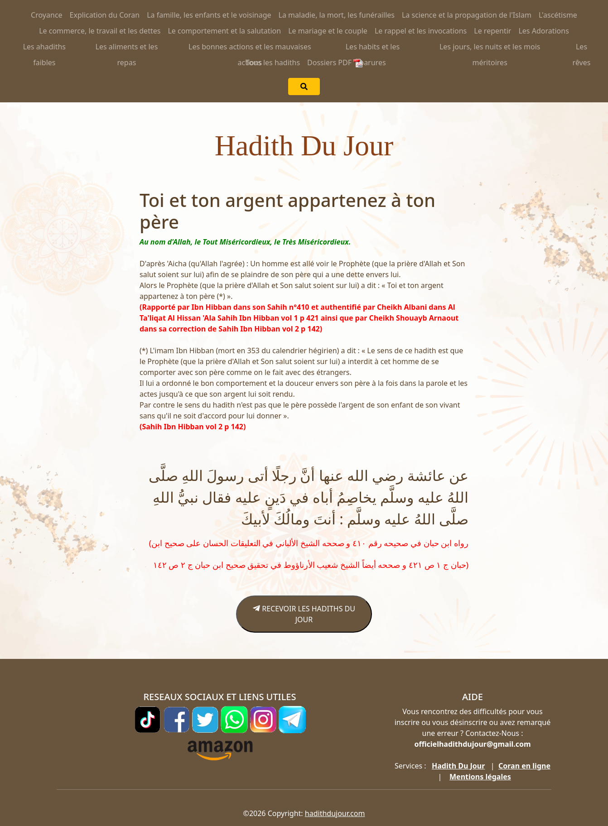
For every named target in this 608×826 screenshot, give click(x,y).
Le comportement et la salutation (224, 31)
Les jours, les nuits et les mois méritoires (489, 48)
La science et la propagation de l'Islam (466, 15)
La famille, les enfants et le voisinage (209, 15)
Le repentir (492, 31)
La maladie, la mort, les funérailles (337, 15)
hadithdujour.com (335, 813)
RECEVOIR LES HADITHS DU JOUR (304, 614)
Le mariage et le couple (327, 31)
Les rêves (582, 48)
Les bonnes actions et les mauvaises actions (249, 48)
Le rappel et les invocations (421, 31)
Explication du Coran (105, 15)
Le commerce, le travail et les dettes (99, 31)
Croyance (47, 15)
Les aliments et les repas (127, 48)
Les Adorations (543, 31)
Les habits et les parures (373, 48)
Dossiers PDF (334, 62)
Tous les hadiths (273, 62)
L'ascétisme (558, 15)
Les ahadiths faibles (44, 48)
